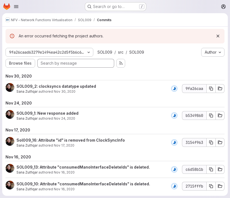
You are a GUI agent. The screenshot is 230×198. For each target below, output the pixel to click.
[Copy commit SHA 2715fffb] (211, 186)
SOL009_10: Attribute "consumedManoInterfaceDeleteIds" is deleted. (83, 184)
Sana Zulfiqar (27, 91)
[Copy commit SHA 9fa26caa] (211, 88)
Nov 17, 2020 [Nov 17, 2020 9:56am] (64, 145)
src (121, 52)
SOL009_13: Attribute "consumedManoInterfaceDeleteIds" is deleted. (83, 167)
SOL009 (104, 52)
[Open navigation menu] (16, 6)
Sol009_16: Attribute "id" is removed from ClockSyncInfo (70, 140)
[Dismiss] (218, 36)
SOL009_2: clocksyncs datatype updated (56, 86)
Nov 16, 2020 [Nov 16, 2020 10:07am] (64, 172)
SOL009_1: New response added (47, 113)
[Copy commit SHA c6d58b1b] (211, 169)
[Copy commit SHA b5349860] (211, 115)
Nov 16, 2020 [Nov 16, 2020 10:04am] (64, 189)
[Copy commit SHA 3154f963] (211, 142)
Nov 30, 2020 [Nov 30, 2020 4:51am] (64, 91)
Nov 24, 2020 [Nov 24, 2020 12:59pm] (64, 118)
